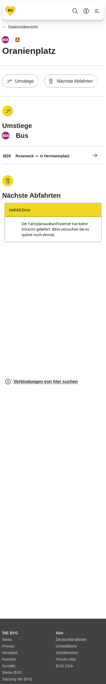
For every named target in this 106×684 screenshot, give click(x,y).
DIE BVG (10, 633)
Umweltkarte (66, 646)
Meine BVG (12, 672)
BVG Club (64, 666)
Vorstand (9, 653)
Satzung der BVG (17, 679)
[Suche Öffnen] (75, 11)
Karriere (9, 659)
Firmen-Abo (66, 659)
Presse (8, 646)
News (7, 639)
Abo (59, 633)
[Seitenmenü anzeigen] (97, 11)
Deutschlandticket (71, 639)
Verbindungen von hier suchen (41, 381)
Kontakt (8, 666)
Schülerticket (67, 653)
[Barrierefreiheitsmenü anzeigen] (86, 11)
